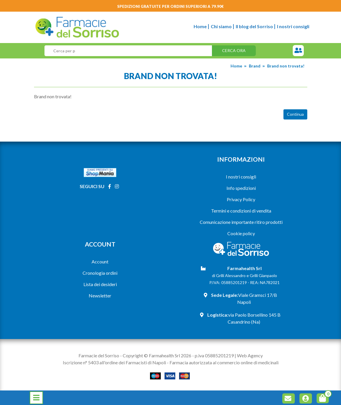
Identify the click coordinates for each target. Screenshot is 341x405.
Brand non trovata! (285, 65)
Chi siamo (221, 26)
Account (100, 261)
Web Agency (250, 355)
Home (200, 26)
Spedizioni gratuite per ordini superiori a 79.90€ (170, 6)
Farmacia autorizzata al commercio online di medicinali (223, 362)
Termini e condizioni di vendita (241, 210)
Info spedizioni (241, 188)
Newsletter (100, 295)
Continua (295, 114)
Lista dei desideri (100, 284)
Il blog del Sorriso (254, 26)
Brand (254, 65)
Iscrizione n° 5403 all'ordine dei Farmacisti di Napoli (114, 362)
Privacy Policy (241, 199)
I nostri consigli (293, 26)
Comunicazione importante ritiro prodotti (241, 222)
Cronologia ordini (100, 273)
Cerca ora (234, 50)
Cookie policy (241, 233)
